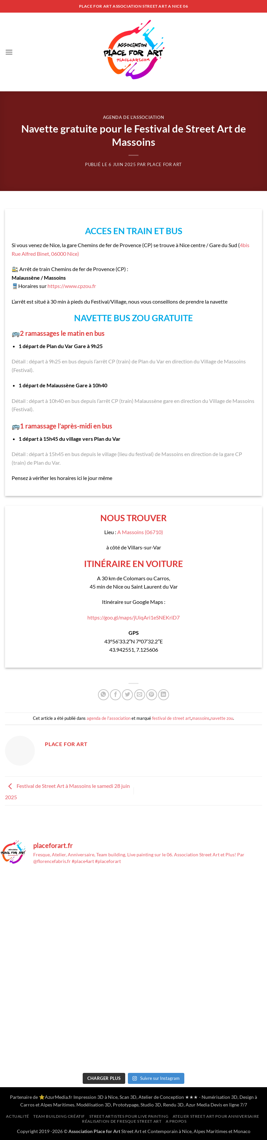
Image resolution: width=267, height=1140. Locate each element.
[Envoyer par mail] (139, 694)
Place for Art (164, 164)
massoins (201, 718)
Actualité (17, 1116)
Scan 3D (128, 1097)
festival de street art (171, 718)
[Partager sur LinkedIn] (163, 694)
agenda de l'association (133, 117)
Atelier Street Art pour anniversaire (216, 1116)
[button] (9, 52)
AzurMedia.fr (58, 1097)
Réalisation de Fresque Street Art (121, 1121)
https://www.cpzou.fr (71, 286)
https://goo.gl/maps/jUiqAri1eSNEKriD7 (133, 617)
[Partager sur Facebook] (115, 694)
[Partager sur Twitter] (127, 694)
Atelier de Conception (161, 1097)
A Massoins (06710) (140, 532)
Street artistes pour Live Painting (129, 1116)
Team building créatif (59, 1116)
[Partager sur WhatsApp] (103, 694)
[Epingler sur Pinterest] (151, 694)
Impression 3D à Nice (95, 1097)
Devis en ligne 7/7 (229, 1104)
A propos (176, 1121)
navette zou (222, 718)
